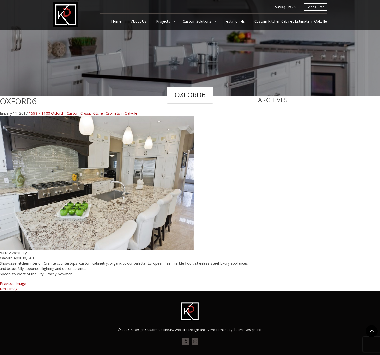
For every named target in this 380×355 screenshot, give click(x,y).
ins (195, 341)
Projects (163, 21)
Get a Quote (315, 7)
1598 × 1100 (39, 113)
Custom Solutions (197, 21)
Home (116, 21)
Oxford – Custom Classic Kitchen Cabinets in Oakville (94, 113)
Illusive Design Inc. (247, 329)
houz (185, 341)
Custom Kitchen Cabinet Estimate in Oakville (290, 21)
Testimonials (234, 21)
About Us (138, 21)
